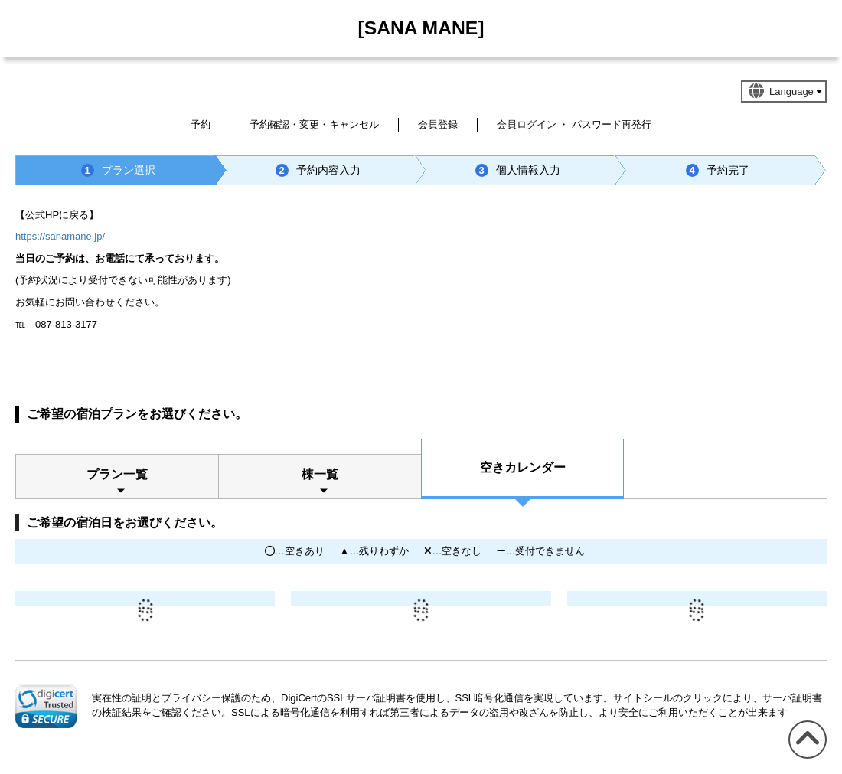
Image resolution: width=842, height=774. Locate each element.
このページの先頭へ (805, 758)
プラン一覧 (117, 474)
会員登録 (438, 124)
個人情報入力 (517, 170)
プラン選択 (118, 170)
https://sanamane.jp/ (60, 236)
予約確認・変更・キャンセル (314, 124)
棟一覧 (320, 474)
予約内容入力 (318, 170)
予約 (200, 124)
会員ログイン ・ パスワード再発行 (574, 124)
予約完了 (717, 170)
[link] (46, 706)
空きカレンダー (523, 467)
